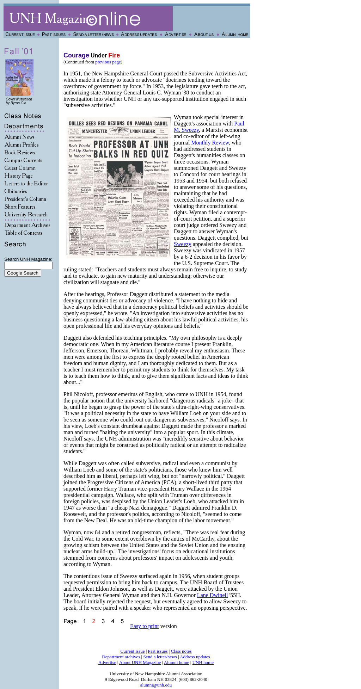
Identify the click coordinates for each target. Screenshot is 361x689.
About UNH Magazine (140, 662)
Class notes (181, 651)
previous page (108, 61)
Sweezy (182, 244)
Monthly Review (210, 143)
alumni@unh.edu (156, 685)
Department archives (121, 656)
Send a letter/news (160, 656)
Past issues (158, 651)
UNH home (203, 662)
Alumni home (176, 662)
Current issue (132, 651)
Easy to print (144, 626)
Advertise (107, 662)
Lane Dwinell (212, 595)
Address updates (195, 656)
